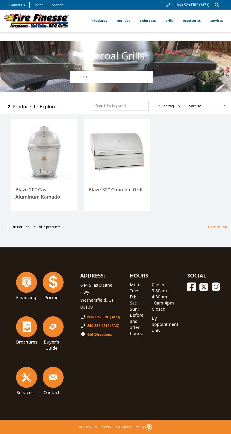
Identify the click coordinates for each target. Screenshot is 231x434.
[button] (217, 5)
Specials (58, 5)
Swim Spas (148, 21)
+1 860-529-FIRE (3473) (187, 4)
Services (216, 21)
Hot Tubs (123, 21)
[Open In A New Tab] (148, 427)
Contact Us (17, 5)
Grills (169, 21)
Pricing (38, 5)
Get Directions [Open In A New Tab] (99, 334)
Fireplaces (99, 21)
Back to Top (217, 227)
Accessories (192, 21)
